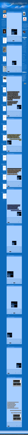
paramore (16, 115)
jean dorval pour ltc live (24, 77)
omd (10, 371)
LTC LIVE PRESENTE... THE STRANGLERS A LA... (24, 49)
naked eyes (11, 69)
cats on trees (12, 220)
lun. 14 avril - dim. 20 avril (24, 65)
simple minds (24, 75)
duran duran (11, 218)
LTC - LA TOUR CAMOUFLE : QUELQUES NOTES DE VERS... (16, 3)
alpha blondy (12, 67)
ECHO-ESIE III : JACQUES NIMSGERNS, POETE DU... (25, 47)
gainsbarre (12, 219)
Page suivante (8, 428)
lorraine (23, 79)
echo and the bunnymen (14, 69)
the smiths (14, 113)
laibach (11, 115)
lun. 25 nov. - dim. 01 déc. (24, 66)
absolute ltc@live (23, 80)
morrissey (19, 69)
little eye (14, 115)
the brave (10, 67)
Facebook (18, 115)
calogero (13, 220)
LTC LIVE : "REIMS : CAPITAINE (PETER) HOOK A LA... (24, 46)
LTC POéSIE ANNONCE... (25, 52)
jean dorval (17, 424)
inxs (18, 112)
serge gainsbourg (9, 219)
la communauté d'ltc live (13, 70)
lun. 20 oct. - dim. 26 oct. (24, 64)
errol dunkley (19, 67)
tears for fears (14, 68)
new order (8, 70)
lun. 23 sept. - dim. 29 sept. (25, 67)
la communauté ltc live (24, 78)
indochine (17, 342)
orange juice (18, 113)
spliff (17, 148)
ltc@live (15, 70)
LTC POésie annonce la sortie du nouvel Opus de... (25, 43)
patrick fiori (9, 69)
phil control (14, 219)
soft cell (17, 112)
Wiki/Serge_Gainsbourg (17, 412)
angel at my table (17, 221)
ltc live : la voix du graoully (14, 221)
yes (11, 247)
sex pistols (10, 68)
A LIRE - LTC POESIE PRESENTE (24, 61)
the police (19, 112)
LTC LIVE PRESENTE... (24, 50)
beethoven (9, 218)
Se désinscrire (24, 38)
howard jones (16, 68)
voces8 (8, 218)
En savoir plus (23, 434)
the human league (18, 68)
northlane (8, 67)
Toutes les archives (24, 69)
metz (23, 75)
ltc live (15, 424)
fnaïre (19, 221)
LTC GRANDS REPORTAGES (24, 57)
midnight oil (19, 342)
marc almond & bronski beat (15, 112)
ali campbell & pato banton (16, 67)
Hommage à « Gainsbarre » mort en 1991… (12, 377)
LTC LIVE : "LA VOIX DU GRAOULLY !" (24, 59)
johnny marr (8, 68)
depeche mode (17, 69)
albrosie (11, 68)
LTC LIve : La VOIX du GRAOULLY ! (11, 75)
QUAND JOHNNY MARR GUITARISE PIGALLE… (24, 42)
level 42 (13, 115)
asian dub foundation (11, 282)
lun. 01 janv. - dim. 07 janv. (25, 68)
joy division (16, 113)
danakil (10, 115)
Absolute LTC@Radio (24, 55)
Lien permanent (17, 111)
